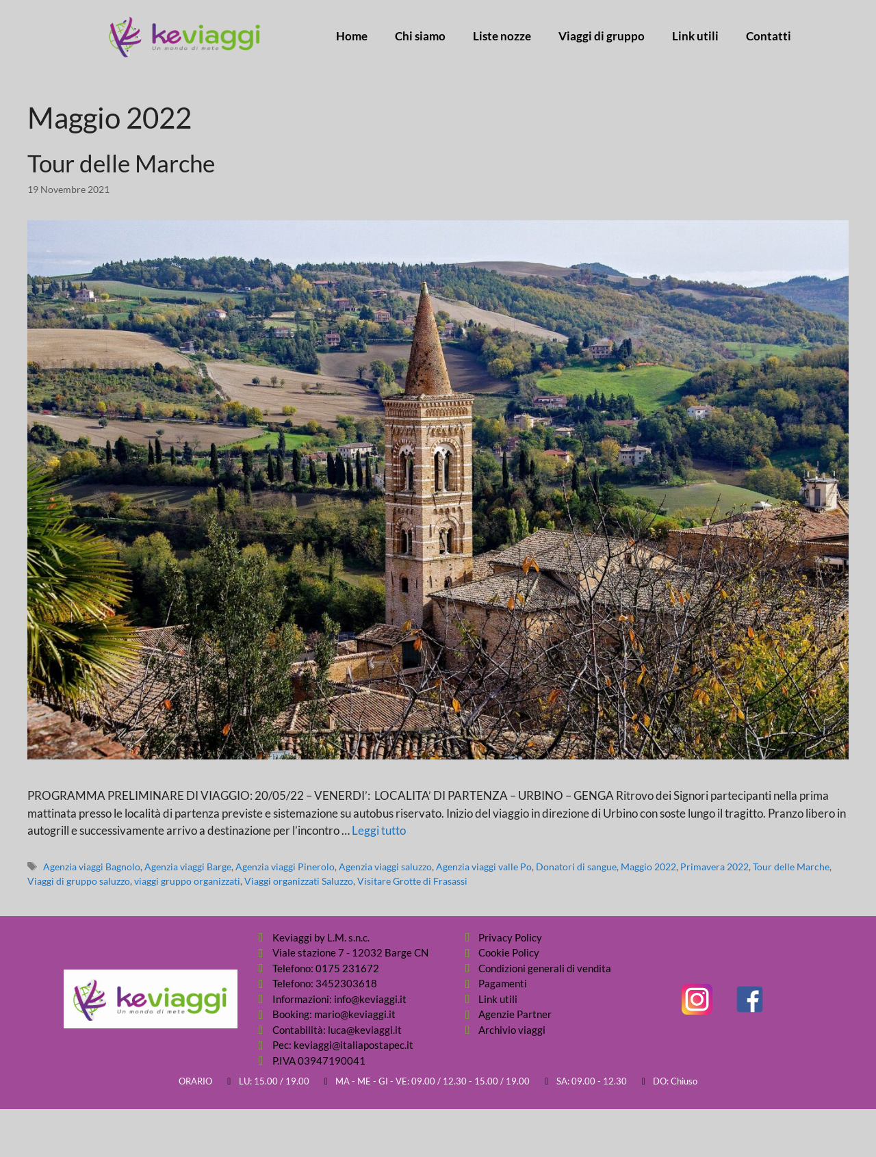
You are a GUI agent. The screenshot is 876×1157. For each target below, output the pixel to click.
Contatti (768, 36)
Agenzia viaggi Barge (187, 866)
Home (352, 36)
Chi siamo (420, 36)
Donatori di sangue (576, 866)
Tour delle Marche (121, 162)
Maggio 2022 (648, 866)
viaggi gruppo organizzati (187, 881)
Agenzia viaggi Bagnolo (91, 866)
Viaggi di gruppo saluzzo (78, 881)
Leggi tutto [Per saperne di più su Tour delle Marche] (379, 830)
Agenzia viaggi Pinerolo (285, 866)
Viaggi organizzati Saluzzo (298, 881)
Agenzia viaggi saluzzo (385, 866)
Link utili (695, 36)
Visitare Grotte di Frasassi (412, 881)
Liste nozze (502, 36)
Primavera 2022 (714, 866)
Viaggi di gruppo (601, 36)
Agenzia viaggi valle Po (484, 866)
